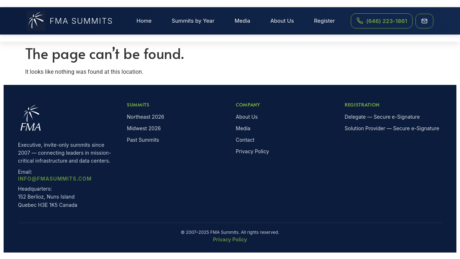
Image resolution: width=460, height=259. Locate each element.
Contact (245, 140)
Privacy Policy (252, 151)
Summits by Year (193, 20)
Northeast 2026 (145, 117)
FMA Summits (70, 21)
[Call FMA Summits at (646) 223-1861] (382, 20)
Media (242, 20)
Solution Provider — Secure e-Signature (392, 128)
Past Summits (143, 140)
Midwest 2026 (144, 128)
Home (144, 20)
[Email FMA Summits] (424, 21)
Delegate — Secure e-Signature (382, 117)
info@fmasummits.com (55, 178)
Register (324, 20)
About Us (282, 20)
